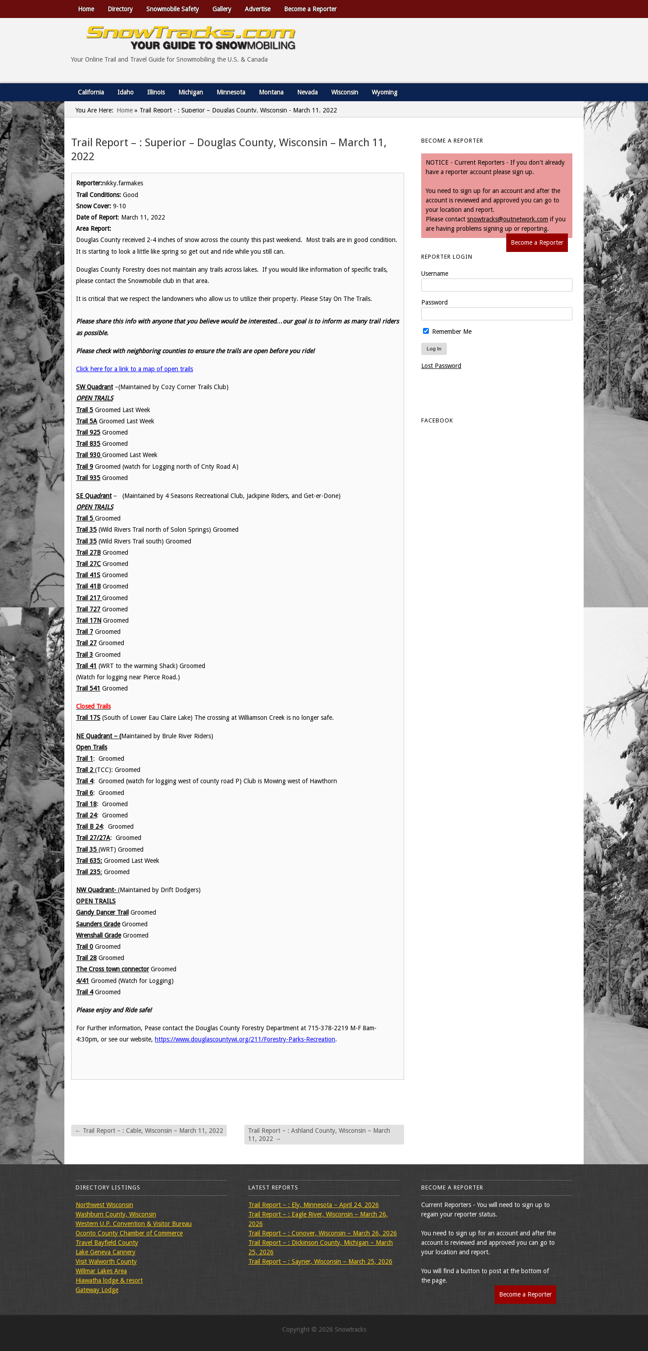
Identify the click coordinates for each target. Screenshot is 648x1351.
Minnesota (230, 92)
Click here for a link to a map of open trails (134, 369)
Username (434, 273)
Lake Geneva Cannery (105, 1252)
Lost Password (441, 365)
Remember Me (447, 331)
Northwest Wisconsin (104, 1204)
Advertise (257, 9)
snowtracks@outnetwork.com (507, 219)
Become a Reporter (310, 9)
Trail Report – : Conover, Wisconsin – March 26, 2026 (322, 1233)
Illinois (156, 92)
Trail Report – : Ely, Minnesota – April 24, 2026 (313, 1204)
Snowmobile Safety (172, 9)
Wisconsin (344, 92)
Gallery (221, 9)
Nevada (307, 92)
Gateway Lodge (97, 1289)
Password (434, 302)
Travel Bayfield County (107, 1242)
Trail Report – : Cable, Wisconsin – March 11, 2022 (149, 1130)
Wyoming (384, 92)
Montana (271, 92)
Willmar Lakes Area (101, 1271)
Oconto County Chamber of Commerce (129, 1233)
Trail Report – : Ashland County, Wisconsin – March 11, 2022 (319, 1134)
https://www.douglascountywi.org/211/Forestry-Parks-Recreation (245, 1039)
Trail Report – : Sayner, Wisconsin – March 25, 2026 (320, 1261)
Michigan (190, 92)
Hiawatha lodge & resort (109, 1280)
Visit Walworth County (106, 1261)
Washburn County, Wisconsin (116, 1214)
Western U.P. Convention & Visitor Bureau (134, 1223)
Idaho (125, 92)
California (91, 92)
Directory (120, 9)
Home (86, 9)
